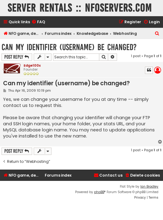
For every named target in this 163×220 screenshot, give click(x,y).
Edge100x (32, 65)
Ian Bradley (149, 186)
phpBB (99, 192)
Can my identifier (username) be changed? (69, 47)
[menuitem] (38, 22)
